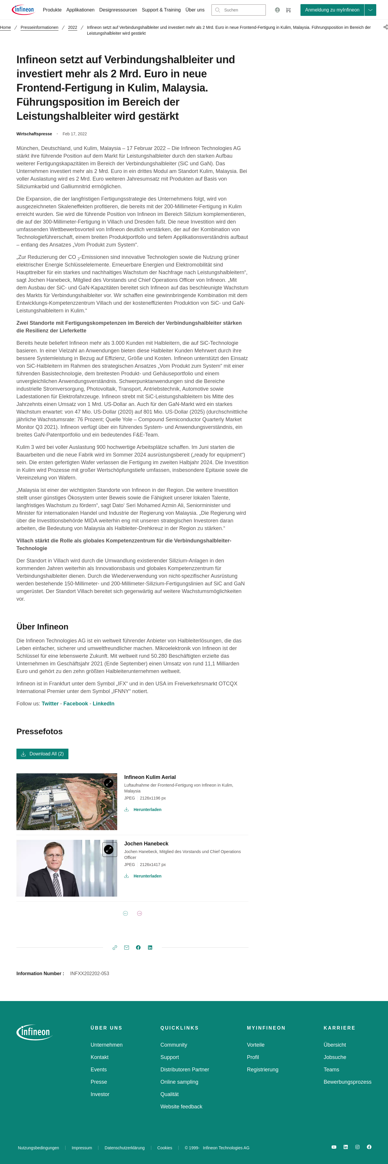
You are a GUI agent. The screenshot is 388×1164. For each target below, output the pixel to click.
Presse (98, 1082)
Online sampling (179, 1082)
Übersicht (335, 1045)
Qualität (169, 1094)
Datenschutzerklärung (125, 1147)
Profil (253, 1057)
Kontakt (99, 1057)
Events (98, 1070)
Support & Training (161, 9)
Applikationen (80, 9)
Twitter (50, 704)
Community (173, 1045)
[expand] (110, 783)
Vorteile (256, 1045)
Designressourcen (118, 9)
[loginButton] (338, 10)
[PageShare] (385, 27)
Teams (331, 1070)
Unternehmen (106, 1045)
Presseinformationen (39, 27)
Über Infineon (42, 626)
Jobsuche (335, 1057)
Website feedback (181, 1107)
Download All (42, 753)
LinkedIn (104, 704)
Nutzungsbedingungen (38, 1147)
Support (169, 1057)
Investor (99, 1094)
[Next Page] (139, 913)
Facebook (75, 704)
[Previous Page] (125, 913)
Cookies (164, 1147)
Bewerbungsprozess (348, 1082)
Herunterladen (143, 809)
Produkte (52, 9)
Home (5, 27)
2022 (72, 27)
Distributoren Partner (184, 1070)
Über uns (195, 9)
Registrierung (262, 1070)
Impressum (82, 1147)
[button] (277, 10)
